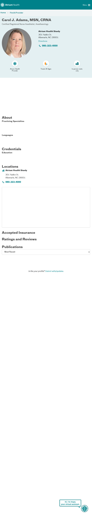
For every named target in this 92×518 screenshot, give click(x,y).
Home (3, 13)
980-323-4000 (50, 46)
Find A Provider (16, 13)
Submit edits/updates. (54, 271)
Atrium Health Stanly (49, 31)
